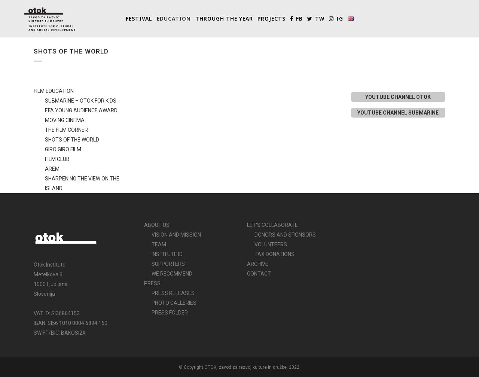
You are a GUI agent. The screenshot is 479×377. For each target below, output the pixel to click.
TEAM (159, 244)
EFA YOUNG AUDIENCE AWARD (81, 110)
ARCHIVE (257, 264)
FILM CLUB (57, 159)
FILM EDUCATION (54, 91)
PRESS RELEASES (173, 293)
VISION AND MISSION (176, 235)
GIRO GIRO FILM (63, 149)
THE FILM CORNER (66, 130)
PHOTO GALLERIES (174, 303)
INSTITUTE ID (167, 254)
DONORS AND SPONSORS (285, 235)
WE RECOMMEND (172, 274)
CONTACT (259, 274)
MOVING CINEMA (65, 120)
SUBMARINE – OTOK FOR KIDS (80, 101)
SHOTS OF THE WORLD (72, 140)
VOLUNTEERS (270, 244)
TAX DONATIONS (274, 254)
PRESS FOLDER (170, 313)
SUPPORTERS (168, 264)
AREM (52, 169)
